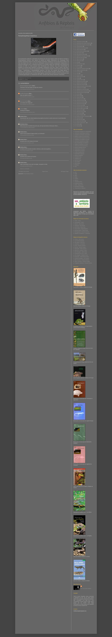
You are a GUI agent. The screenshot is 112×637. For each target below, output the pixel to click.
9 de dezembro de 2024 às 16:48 (27, 135)
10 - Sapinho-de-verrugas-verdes (81, 55)
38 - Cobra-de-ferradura (80, 100)
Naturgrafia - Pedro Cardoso (80, 248)
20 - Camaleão (78, 71)
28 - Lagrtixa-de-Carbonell (80, 84)
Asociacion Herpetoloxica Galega (81, 141)
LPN (75, 172)
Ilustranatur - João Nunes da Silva (82, 256)
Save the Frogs (78, 160)
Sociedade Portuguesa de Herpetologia (83, 131)
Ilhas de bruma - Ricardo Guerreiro (82, 259)
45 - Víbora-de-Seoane (79, 111)
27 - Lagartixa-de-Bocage (80, 83)
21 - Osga (77, 73)
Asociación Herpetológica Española (82, 133)
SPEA (76, 175)
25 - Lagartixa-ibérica (79, 79)
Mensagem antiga (64, 171)
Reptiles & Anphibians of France (81, 144)
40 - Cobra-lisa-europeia (80, 103)
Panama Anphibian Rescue (80, 147)
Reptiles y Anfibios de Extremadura (82, 136)
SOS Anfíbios (77, 163)
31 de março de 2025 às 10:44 (26, 150)
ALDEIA (76, 178)
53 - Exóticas (25, 79)
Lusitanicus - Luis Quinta (80, 244)
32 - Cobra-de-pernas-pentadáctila (82, 90)
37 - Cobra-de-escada (79, 98)
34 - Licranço (77, 94)
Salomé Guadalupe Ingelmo (26, 85)
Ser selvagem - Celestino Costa (81, 255)
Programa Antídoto (78, 183)
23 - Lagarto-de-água (79, 76)
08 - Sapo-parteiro (78, 52)
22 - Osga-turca (78, 75)
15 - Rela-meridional (79, 63)
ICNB (76, 173)
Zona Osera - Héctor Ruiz (80, 227)
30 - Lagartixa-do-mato (79, 87)
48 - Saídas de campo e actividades (82, 116)
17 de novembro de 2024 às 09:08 (27, 127)
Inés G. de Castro (24, 101)
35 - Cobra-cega (78, 95)
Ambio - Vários (78, 220)
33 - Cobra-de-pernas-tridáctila (81, 92)
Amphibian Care (78, 157)
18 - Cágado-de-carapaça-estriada (82, 68)
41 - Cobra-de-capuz (79, 105)
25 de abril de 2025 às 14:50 (26, 158)
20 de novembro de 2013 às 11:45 (27, 112)
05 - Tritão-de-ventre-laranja (80, 48)
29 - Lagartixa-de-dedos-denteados (82, 86)
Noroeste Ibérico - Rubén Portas (81, 230)
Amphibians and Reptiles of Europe (82, 139)
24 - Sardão (77, 78)
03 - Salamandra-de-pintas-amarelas (82, 44)
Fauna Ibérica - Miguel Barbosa (81, 228)
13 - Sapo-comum (78, 60)
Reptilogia (77, 164)
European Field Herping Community (82, 137)
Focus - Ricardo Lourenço (80, 245)
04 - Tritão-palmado (79, 46)
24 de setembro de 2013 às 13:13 (27, 89)
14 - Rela (76, 62)
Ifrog (76, 166)
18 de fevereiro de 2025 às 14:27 (27, 143)
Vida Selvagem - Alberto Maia (81, 251)
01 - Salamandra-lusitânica (80, 41)
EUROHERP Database (79, 153)
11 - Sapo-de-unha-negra (80, 57)
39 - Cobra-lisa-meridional (80, 102)
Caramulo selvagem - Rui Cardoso (82, 258)
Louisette (22, 108)
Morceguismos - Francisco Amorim (82, 231)
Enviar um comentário (24, 168)
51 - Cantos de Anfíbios (79, 121)
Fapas (76, 177)
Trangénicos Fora (78, 181)
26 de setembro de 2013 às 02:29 (27, 104)
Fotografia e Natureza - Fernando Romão (83, 263)
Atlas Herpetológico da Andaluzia (81, 142)
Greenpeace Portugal (79, 186)
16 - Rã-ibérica (78, 65)
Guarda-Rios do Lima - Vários (81, 253)
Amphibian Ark (78, 158)
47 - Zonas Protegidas (79, 114)
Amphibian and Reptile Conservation (82, 134)
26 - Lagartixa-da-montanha (80, 81)
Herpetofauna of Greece (80, 150)
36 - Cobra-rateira (78, 97)
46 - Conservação (78, 113)
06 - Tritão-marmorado (79, 49)
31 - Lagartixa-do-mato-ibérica (81, 89)
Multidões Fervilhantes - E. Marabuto (82, 233)
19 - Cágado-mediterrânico (80, 70)
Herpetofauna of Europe (80, 149)
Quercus (76, 180)
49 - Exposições (78, 117)
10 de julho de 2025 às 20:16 (26, 166)
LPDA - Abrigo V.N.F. (79, 184)
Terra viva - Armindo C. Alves (81, 250)
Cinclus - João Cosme (79, 239)
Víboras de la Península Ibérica (81, 145)
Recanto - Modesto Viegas (80, 247)
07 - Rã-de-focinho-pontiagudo (81, 51)
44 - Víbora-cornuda (79, 110)
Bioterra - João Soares (79, 224)
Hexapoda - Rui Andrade (80, 225)
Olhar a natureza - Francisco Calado (82, 261)
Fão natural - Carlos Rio (80, 242)
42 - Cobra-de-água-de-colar (80, 106)
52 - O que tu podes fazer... (80, 122)
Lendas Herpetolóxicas (79, 152)
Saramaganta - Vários (79, 222)
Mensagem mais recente (24, 171)
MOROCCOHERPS (79, 155)
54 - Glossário (77, 125)
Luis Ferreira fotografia (79, 240)
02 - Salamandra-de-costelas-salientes (83, 43)
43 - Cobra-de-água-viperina (80, 108)
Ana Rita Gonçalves (24, 93)
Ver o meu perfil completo (86, 588)
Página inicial (45, 171)
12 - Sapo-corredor (79, 59)
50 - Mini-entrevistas (79, 119)
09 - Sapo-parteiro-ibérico (80, 54)
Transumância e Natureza (80, 188)
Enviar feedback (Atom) (28, 173)
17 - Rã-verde (77, 67)
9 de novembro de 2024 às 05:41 (27, 120)
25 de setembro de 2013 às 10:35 (27, 96)
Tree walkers (77, 161)
